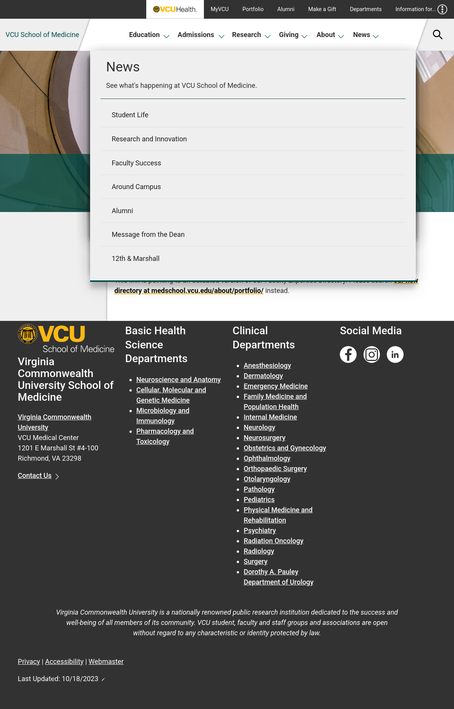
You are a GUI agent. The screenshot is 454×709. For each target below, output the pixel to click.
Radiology (259, 551)
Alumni (285, 9)
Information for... (422, 9)
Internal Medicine (270, 417)
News (366, 35)
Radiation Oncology (274, 541)
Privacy (29, 661)
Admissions (201, 35)
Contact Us (35, 475)
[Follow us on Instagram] (372, 354)
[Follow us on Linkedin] (395, 354)
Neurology (259, 427)
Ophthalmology (267, 458)
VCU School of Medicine (42, 35)
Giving (293, 35)
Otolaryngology (267, 479)
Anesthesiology (267, 365)
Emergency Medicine (276, 386)
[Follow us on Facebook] (348, 354)
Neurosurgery (264, 438)
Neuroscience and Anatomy (178, 380)
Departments (365, 9)
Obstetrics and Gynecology (285, 448)
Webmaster (106, 661)
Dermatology (263, 376)
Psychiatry (260, 530)
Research (251, 35)
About (330, 35)
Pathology (259, 489)
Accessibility (64, 661)
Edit (102, 677)
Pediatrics (259, 499)
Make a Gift (322, 9)
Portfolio (253, 9)
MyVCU (220, 9)
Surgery (255, 561)
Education (149, 35)
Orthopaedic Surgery (275, 469)
